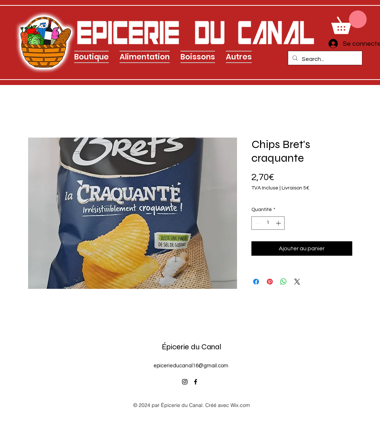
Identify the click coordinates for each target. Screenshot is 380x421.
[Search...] (324, 59)
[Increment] (278, 223)
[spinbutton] (267, 223)
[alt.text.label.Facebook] (195, 381)
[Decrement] (256, 223)
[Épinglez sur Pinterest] (269, 281)
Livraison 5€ (295, 188)
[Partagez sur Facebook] (256, 281)
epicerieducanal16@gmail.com (190, 365)
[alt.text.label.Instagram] (184, 381)
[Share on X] (297, 281)
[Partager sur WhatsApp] (283, 281)
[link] (349, 22)
